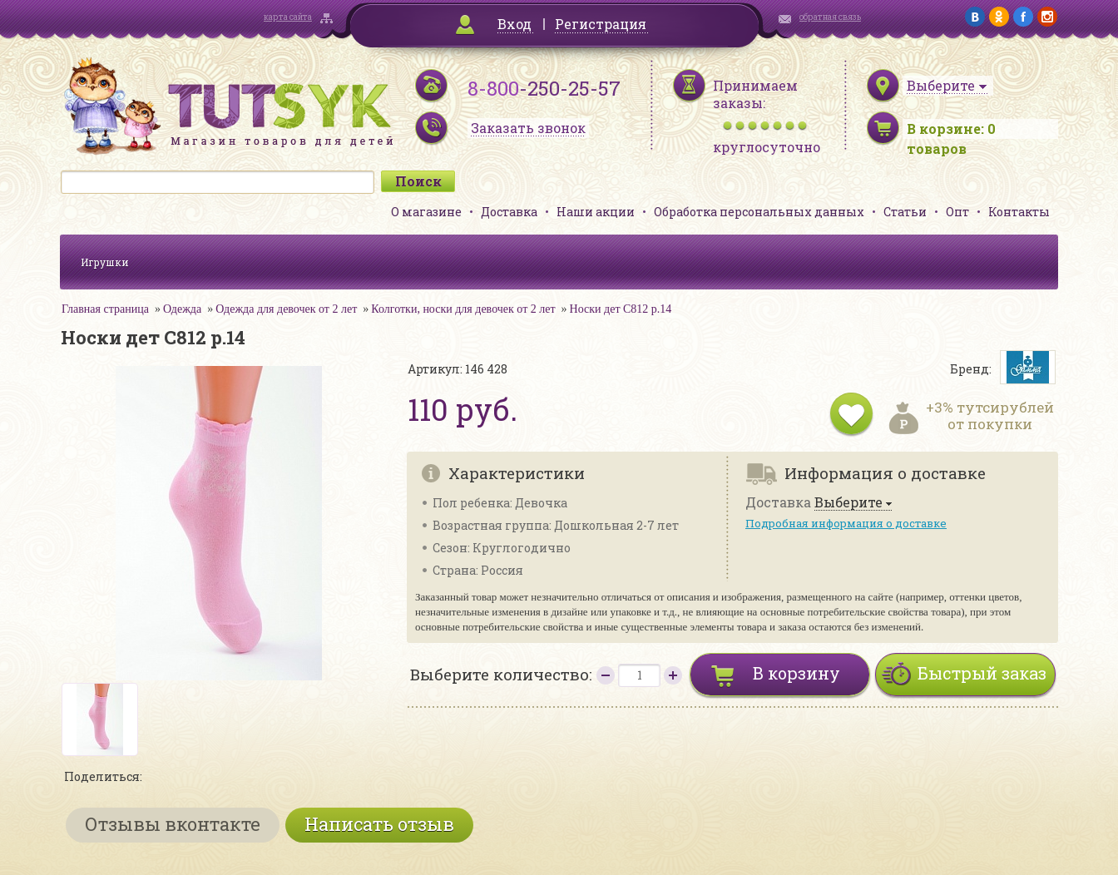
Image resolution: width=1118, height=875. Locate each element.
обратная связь (830, 17)
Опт (957, 212)
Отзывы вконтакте (172, 824)
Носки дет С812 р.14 (621, 309)
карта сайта (288, 17)
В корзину (796, 673)
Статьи (905, 212)
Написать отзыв (379, 824)
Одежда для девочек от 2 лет (286, 309)
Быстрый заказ (982, 673)
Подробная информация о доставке (846, 523)
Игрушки (105, 262)
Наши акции (596, 212)
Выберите (848, 503)
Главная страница (105, 309)
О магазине (426, 212)
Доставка (509, 212)
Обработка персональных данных (759, 212)
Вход (514, 23)
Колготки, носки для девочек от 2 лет (463, 309)
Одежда (182, 309)
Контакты (1019, 212)
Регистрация (600, 23)
